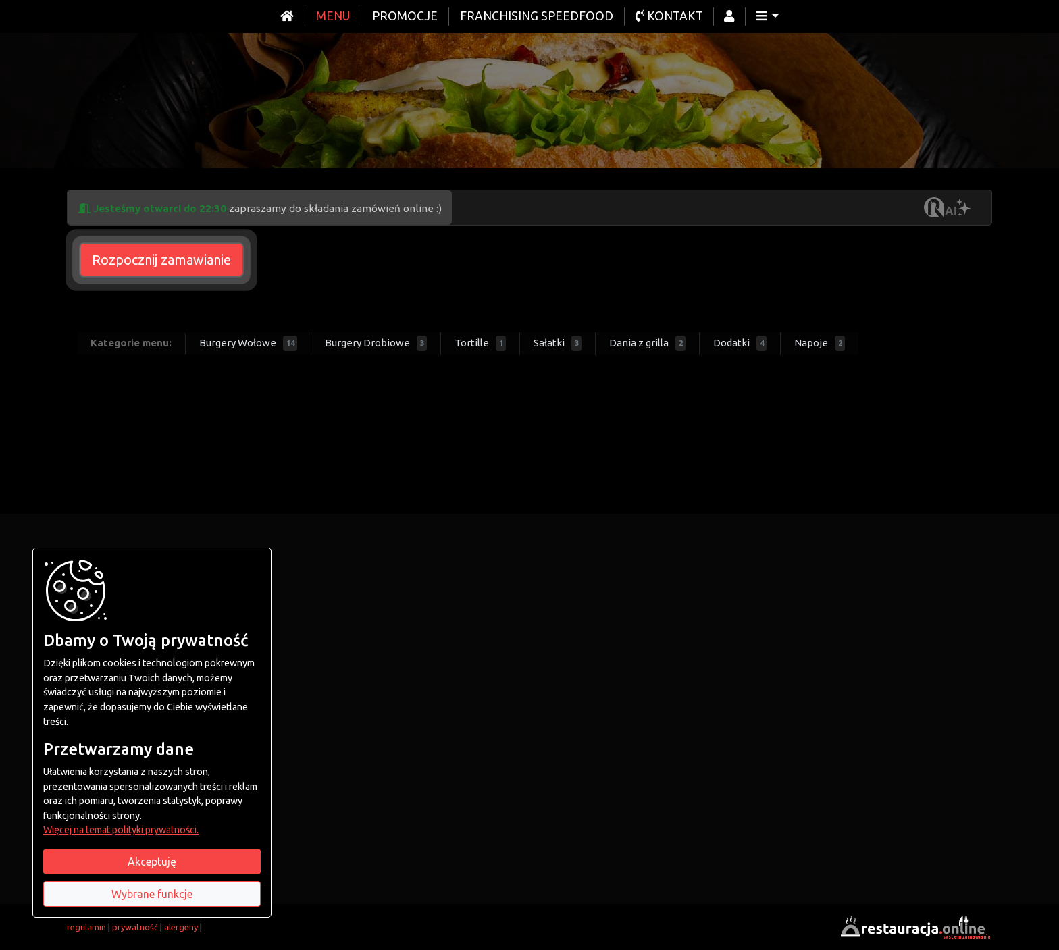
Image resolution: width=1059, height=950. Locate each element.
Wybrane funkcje (151, 894)
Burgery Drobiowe (376, 343)
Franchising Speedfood (536, 15)
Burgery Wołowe (248, 343)
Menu (333, 15)
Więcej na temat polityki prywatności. (121, 829)
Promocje (405, 15)
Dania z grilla (647, 343)
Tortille (480, 343)
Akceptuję (152, 861)
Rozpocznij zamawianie (161, 259)
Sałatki (558, 343)
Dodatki (740, 343)
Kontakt (669, 15)
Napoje (819, 343)
